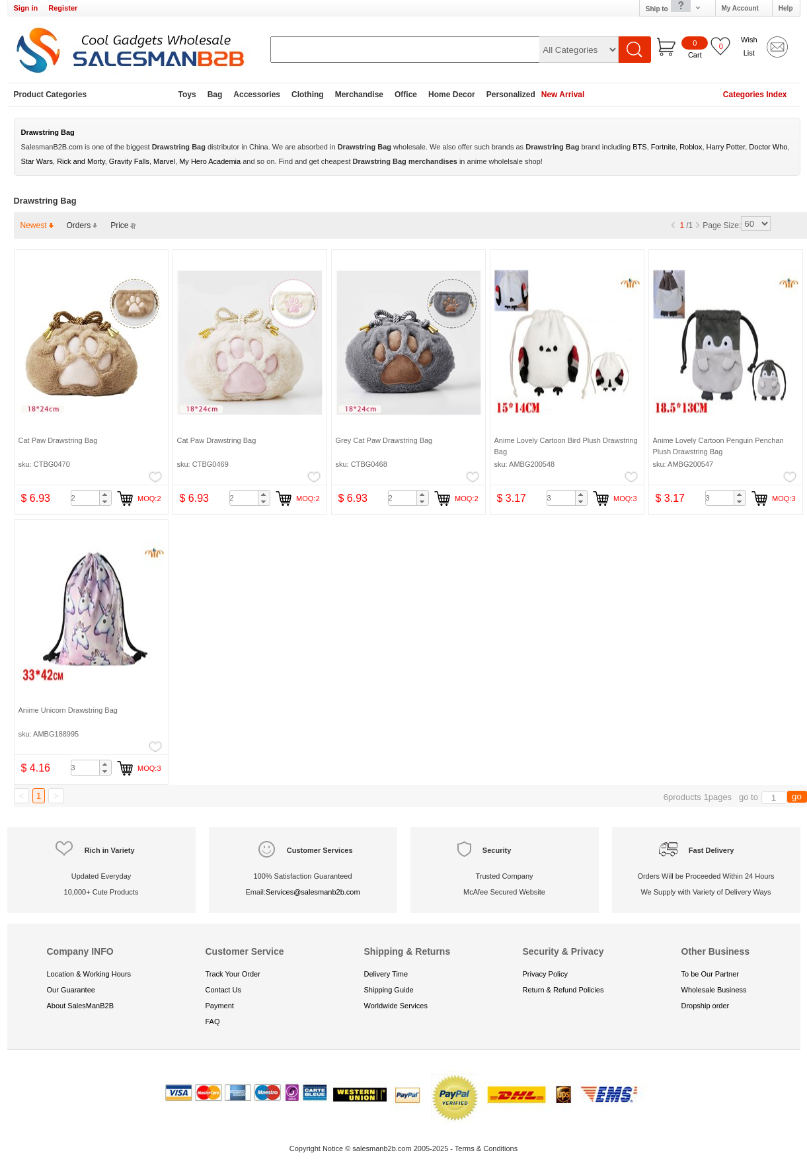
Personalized (510, 94)
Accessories (256, 94)
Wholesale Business (714, 990)
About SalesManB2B (80, 1006)
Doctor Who (768, 147)
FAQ (213, 1021)
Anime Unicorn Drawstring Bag (68, 710)
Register (62, 8)
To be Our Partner (710, 974)
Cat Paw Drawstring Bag (58, 440)
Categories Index (755, 94)
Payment (220, 1006)
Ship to (674, 8)
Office (406, 94)
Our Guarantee (71, 990)
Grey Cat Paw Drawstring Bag (384, 440)
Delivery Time (386, 974)
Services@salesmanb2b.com (313, 892)
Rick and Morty (81, 161)
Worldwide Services (396, 1006)
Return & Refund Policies (563, 990)
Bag (215, 94)
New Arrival (563, 94)
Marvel (164, 161)
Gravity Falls (129, 161)
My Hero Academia (210, 161)
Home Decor (451, 94)
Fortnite (663, 147)
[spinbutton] (91, 498)
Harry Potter (726, 147)
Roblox (690, 147)
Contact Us (223, 990)
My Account (740, 8)
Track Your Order (233, 974)
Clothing (307, 94)
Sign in (26, 8)
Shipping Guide (389, 990)
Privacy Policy (545, 974)
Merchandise (359, 94)
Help (786, 8)
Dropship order (705, 1006)
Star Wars (37, 161)
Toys (187, 94)
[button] (105, 494)
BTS (639, 147)
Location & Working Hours (89, 974)
